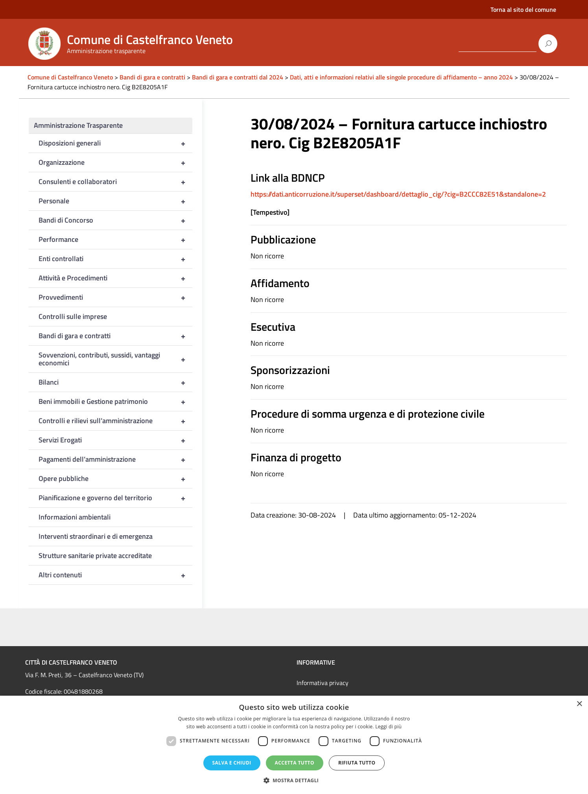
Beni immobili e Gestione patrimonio (116, 401)
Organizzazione (116, 162)
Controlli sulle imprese (73, 316)
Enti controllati (116, 258)
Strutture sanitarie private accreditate (95, 555)
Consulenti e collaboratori (116, 181)
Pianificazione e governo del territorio (116, 497)
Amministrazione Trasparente (78, 125)
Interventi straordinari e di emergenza (96, 536)
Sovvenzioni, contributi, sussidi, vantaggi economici (116, 359)
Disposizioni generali (116, 143)
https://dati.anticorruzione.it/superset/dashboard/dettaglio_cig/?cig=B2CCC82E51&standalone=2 (398, 194)
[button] (294, 780)
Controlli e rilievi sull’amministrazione (116, 420)
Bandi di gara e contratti (116, 335)
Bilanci (116, 382)
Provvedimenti (116, 297)
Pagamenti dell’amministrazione (116, 459)
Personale (116, 201)
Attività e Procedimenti (116, 278)
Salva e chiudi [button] (231, 762)
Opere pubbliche (116, 478)
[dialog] (294, 745)
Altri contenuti (116, 575)
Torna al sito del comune (523, 9)
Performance (116, 239)
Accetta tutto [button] (294, 762)
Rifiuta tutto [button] (357, 762)
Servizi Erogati (116, 440)
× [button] (579, 704)
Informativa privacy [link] (322, 682)
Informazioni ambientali (75, 517)
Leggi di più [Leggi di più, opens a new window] (388, 726)
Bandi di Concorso (116, 220)
